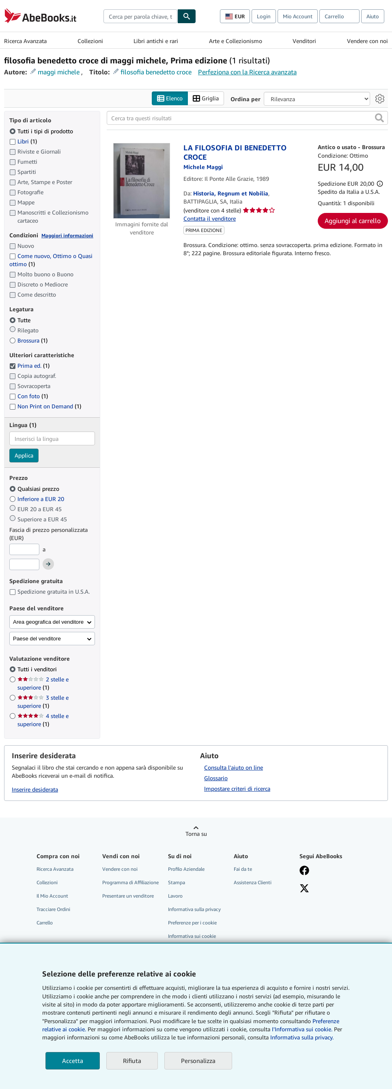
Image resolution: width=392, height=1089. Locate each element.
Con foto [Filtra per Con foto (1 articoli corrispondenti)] (28, 396)
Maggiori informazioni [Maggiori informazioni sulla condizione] (67, 235)
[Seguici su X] (304, 889)
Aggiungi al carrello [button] (353, 221)
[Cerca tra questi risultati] (247, 118)
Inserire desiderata (35, 789)
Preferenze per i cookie (192, 923)
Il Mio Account (52, 896)
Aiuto (372, 16)
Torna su (196, 833)
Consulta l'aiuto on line (233, 767)
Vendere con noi (367, 40)
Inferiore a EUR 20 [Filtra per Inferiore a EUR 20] (37, 498)
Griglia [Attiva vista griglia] (206, 98)
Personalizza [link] (198, 1060)
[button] (379, 117)
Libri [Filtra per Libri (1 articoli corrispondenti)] (23, 141)
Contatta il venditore (209, 218)
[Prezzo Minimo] (24, 549)
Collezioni (90, 40)
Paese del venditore (37, 639)
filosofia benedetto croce (156, 72)
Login (264, 16)
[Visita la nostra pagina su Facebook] (304, 871)
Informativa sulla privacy (194, 909)
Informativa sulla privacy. (302, 1037)
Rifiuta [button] (132, 1060)
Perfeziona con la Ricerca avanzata (247, 72)
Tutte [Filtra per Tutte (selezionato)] (20, 320)
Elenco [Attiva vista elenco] (170, 98)
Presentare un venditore (128, 896)
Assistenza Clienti (252, 882)
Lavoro (175, 896)
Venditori (304, 40)
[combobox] (140, 16)
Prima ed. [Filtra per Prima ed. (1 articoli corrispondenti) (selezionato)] (29, 365)
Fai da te (243, 869)
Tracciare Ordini (53, 909)
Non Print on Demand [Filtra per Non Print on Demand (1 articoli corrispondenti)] (45, 406)
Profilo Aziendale (186, 869)
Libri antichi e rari (156, 40)
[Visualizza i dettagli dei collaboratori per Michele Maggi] (203, 166)
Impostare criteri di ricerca (237, 788)
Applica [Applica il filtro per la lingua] (24, 455)
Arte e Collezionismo (235, 40)
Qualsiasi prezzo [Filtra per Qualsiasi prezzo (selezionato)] (35, 488)
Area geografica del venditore (48, 622)
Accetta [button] (72, 1060)
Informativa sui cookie (192, 936)
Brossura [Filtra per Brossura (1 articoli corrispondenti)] (28, 340)
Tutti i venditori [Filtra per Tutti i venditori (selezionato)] (37, 669)
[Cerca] (187, 16)
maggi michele (59, 72)
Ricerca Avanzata (25, 40)
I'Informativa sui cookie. (302, 1029)
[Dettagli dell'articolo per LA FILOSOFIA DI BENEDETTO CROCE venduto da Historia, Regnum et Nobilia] (142, 181)
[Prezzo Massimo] (24, 564)
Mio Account (297, 16)
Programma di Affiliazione (130, 882)
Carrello (45, 923)
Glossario (216, 777)
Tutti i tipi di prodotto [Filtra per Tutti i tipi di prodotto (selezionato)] (42, 131)
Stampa (176, 882)
